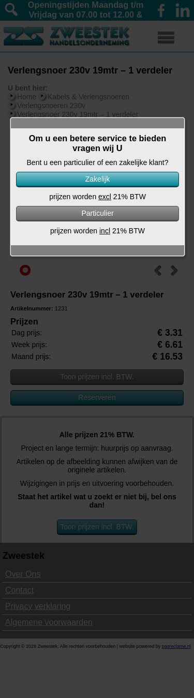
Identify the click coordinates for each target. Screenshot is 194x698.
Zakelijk (97, 179)
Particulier (97, 213)
